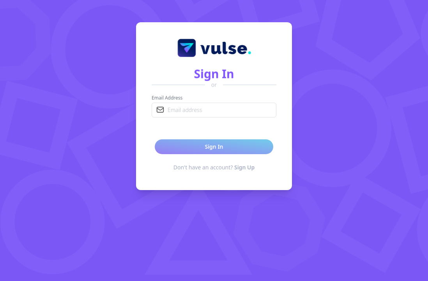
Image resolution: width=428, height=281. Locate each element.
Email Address (167, 98)
